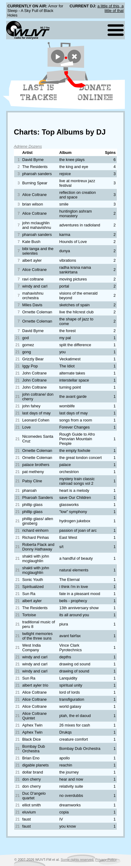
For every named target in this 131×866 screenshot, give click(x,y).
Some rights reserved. (77, 859)
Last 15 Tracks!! (38, 92)
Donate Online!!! (95, 92)
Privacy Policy (106, 859)
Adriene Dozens (28, 146)
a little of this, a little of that (110, 8)
